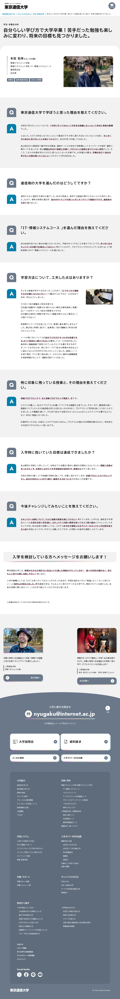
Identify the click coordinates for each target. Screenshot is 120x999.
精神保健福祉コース (70, 822)
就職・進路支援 (22, 860)
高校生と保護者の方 (26, 926)
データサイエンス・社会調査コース (74, 796)
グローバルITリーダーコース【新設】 (75, 800)
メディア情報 (21, 948)
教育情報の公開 (22, 807)
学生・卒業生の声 (67, 885)
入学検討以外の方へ (68, 908)
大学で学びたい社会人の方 (28, 922)
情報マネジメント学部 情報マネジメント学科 (76, 785)
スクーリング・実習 (23, 856)
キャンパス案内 (22, 796)
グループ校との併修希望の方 (29, 934)
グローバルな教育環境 (25, 800)
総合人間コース (68, 815)
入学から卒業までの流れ (25, 841)
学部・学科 (66, 781)
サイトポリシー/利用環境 (25, 955)
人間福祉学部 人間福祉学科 (71, 811)
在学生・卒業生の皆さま (71, 911)
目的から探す (23, 903)
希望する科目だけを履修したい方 (30, 919)
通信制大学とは (22, 785)
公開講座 (20, 811)
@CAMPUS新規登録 (25, 952)
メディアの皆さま (69, 919)
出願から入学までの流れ (70, 863)
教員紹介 (64, 893)
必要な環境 (65, 866)
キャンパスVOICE (70, 877)
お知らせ (20, 944)
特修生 (65, 860)
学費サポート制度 (23, 881)
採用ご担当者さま (69, 915)
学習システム (23, 836)
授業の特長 (21, 793)
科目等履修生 (68, 852)
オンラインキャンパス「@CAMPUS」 (30, 848)
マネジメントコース (69, 793)
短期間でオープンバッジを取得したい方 (33, 930)
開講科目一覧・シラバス (69, 826)
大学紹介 (21, 781)
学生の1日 (65, 881)
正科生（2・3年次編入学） (72, 848)
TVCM (19, 815)
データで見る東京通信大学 (70, 889)
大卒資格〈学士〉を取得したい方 (30, 911)
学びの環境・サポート (24, 845)
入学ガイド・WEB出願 (71, 836)
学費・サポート (23, 877)
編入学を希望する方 (26, 915)
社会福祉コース (68, 819)
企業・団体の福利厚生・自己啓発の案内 (77, 922)
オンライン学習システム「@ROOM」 (29, 852)
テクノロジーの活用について (27, 804)
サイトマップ (21, 959)
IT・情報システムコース (71, 789)
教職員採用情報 (68, 926)
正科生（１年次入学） (70, 845)
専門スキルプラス (69, 807)
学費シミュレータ (24, 885)
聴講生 (65, 856)
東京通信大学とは (23, 789)
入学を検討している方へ (25, 908)
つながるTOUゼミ (70, 804)
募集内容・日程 (66, 841)
